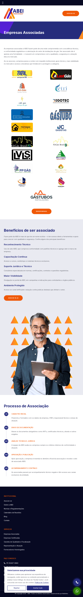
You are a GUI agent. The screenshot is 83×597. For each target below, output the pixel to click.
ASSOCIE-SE (71, 13)
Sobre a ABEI (8, 505)
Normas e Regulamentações (14, 509)
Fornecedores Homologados (14, 550)
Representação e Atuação (13, 546)
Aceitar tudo (37, 588)
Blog (5, 516)
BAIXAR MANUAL (41, 211)
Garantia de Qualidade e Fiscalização (17, 542)
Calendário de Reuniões (12, 513)
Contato (7, 520)
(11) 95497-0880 (11, 563)
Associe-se (8, 501)
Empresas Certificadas (12, 538)
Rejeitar (17, 588)
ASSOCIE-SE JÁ (13, 298)
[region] (28, 580)
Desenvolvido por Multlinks (59, 593)
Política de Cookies (42, 582)
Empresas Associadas (11, 534)
